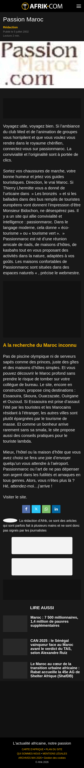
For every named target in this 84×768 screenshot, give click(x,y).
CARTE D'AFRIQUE (32, 749)
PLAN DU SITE (54, 749)
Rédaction (10, 27)
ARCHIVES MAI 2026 (30, 757)
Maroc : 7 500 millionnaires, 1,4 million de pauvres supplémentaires (54, 621)
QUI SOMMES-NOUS (29, 753)
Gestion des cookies (55, 757)
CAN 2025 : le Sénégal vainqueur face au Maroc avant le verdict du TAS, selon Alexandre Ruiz (51, 647)
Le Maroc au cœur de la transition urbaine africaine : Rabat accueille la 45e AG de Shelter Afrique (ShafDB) (55, 670)
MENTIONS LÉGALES (55, 753)
